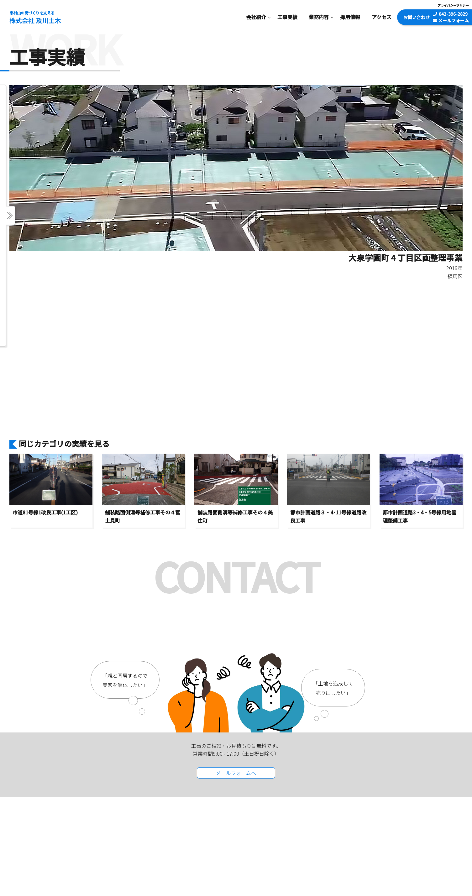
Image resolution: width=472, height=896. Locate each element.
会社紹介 (256, 17)
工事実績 (287, 17)
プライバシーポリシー (453, 5)
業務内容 (319, 17)
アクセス (381, 17)
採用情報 (350, 17)
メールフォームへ (236, 773)
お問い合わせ (416, 17)
